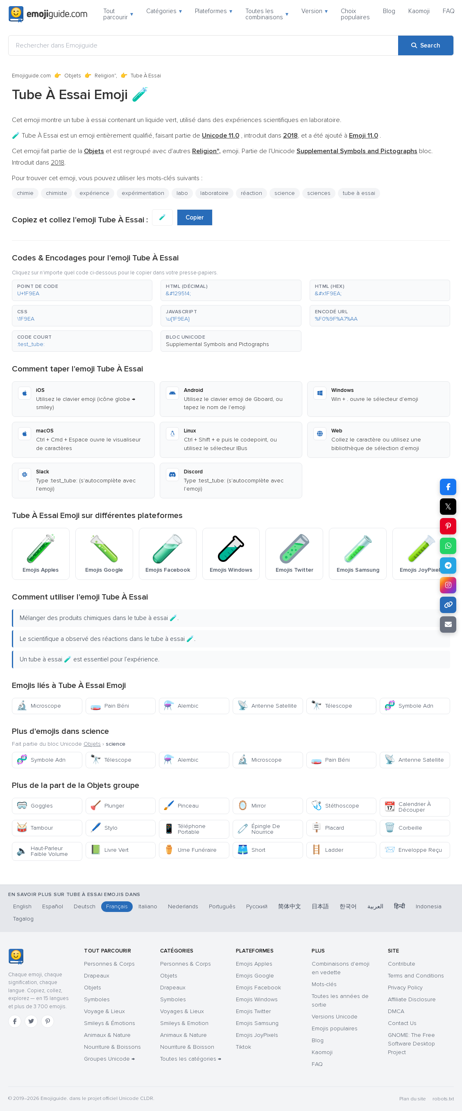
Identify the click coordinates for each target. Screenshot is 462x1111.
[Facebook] (14, 1021)
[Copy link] (448, 605)
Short (251, 849)
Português (222, 906)
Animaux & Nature (107, 1035)
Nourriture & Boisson (187, 1046)
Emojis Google (255, 975)
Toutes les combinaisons (266, 14)
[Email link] (448, 624)
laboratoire (214, 193)
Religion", (106, 75)
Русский (256, 906)
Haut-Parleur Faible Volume (42, 851)
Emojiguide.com (31, 75)
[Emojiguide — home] (48, 14)
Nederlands (183, 906)
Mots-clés (324, 984)
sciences (319, 193)
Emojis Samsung (257, 1023)
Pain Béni (109, 705)
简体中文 (289, 906)
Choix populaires (355, 14)
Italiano (147, 906)
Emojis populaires (335, 1028)
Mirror (251, 805)
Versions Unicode (335, 1016)
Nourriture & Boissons (112, 1046)
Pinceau (181, 805)
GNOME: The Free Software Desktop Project (411, 1044)
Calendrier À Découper (407, 807)
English (22, 906)
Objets (72, 75)
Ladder (327, 849)
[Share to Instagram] (448, 585)
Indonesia (429, 906)
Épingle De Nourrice (258, 829)
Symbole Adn (408, 705)
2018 (57, 162)
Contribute (401, 963)
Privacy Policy (405, 987)
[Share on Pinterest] (448, 526)
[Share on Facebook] (448, 487)
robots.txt (443, 1099)
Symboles (97, 999)
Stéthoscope (335, 805)
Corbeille (403, 827)
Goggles (34, 805)
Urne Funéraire (190, 849)
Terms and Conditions (416, 975)
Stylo (104, 827)
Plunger (107, 805)
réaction (251, 193)
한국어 (348, 906)
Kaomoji (419, 11)
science (284, 193)
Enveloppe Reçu (413, 849)
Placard (327, 827)
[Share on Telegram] (448, 565)
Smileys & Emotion (184, 1023)
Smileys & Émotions (109, 1023)
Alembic (180, 705)
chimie (25, 193)
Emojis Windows (257, 999)
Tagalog (23, 918)
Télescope (331, 705)
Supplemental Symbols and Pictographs (217, 344)
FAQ (449, 11)
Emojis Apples (254, 963)
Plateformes (213, 11)
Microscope (38, 705)
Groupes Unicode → (109, 1058)
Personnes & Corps (109, 963)
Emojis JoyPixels (257, 1035)
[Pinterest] (47, 1021)
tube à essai (359, 193)
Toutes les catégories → (190, 1058)
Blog (389, 11)
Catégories (164, 11)
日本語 (320, 906)
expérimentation (143, 193)
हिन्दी (399, 906)
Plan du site (412, 1099)
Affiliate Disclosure (412, 999)
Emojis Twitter (253, 1011)
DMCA (396, 1011)
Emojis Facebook (258, 987)
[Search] (425, 45)
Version (314, 11)
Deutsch (84, 906)
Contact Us (402, 1023)
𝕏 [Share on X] (448, 506)
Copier (195, 217)
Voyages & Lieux (182, 1011)
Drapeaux (96, 975)
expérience (94, 193)
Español (52, 906)
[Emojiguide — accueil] (15, 956)
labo (182, 193)
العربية (375, 906)
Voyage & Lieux (104, 1011)
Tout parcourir (118, 14)
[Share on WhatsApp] (448, 546)
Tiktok (243, 1046)
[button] (82, 290)
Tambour (34, 827)
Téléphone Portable (184, 829)
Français (117, 906)
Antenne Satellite (267, 705)
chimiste (56, 193)
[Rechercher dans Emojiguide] (203, 45)
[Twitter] (31, 1021)
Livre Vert (109, 849)
